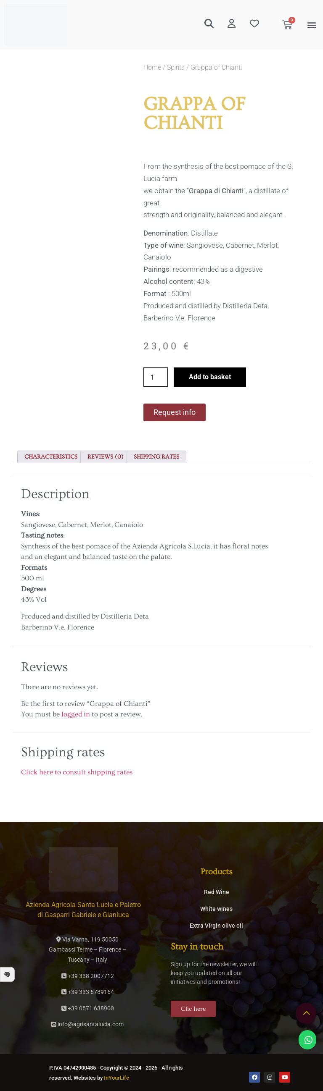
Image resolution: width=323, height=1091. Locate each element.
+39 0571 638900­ (87, 1008)
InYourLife (116, 1078)
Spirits (176, 67)
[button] (312, 25)
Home (152, 67)
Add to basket (210, 377)
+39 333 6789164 (87, 992)
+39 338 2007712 (87, 976)
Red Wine (216, 892)
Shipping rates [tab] (156, 457)
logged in (75, 714)
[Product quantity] (155, 377)
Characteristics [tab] (50, 457)
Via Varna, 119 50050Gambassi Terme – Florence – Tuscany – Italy (87, 949)
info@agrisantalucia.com (87, 1024)
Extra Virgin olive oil (216, 925)
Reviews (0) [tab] (105, 457)
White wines (216, 908)
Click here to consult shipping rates (76, 772)
